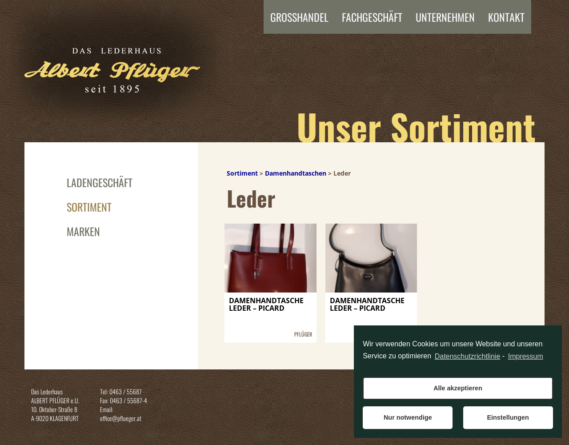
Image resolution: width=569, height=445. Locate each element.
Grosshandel (299, 17)
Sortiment (89, 207)
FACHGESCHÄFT (372, 17)
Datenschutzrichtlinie (468, 356)
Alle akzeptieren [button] (457, 388)
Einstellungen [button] (508, 417)
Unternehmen (445, 17)
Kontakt (506, 17)
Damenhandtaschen (295, 173)
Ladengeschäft (99, 182)
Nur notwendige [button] (408, 417)
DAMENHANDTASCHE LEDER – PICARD (266, 305)
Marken (83, 231)
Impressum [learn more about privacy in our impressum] (525, 356)
